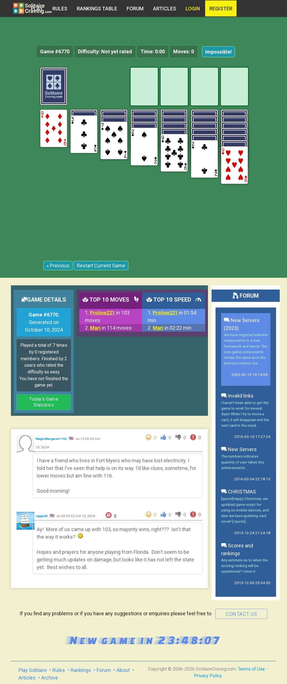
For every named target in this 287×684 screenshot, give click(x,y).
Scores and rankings (237, 549)
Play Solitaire (32, 670)
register (220, 9)
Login (193, 9)
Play (37, 9)
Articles (164, 9)
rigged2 (42, 516)
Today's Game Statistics (43, 402)
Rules (59, 9)
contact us (241, 614)
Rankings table (97, 9)
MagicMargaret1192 (52, 439)
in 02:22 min (172, 328)
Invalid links (237, 396)
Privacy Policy (208, 675)
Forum (135, 9)
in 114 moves (111, 328)
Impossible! (218, 52)
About (123, 670)
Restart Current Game (101, 265)
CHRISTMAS (238, 492)
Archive (49, 678)
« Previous (58, 265)
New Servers (239, 449)
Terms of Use (251, 669)
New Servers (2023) (242, 324)
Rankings (81, 670)
